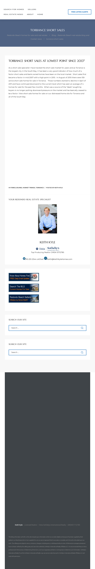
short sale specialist (21, 68)
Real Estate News (13, 14)
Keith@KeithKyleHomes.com (59, 259)
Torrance (40, 188)
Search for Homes (14, 9)
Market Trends (29, 188)
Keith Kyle (58, 188)
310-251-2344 (30, 259)
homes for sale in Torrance (34, 81)
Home (40, 14)
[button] (79, 11)
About (30, 14)
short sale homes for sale (34, 93)
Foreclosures (16, 188)
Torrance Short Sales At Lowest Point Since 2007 (46, 61)
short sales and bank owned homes (29, 74)
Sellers (32, 9)
